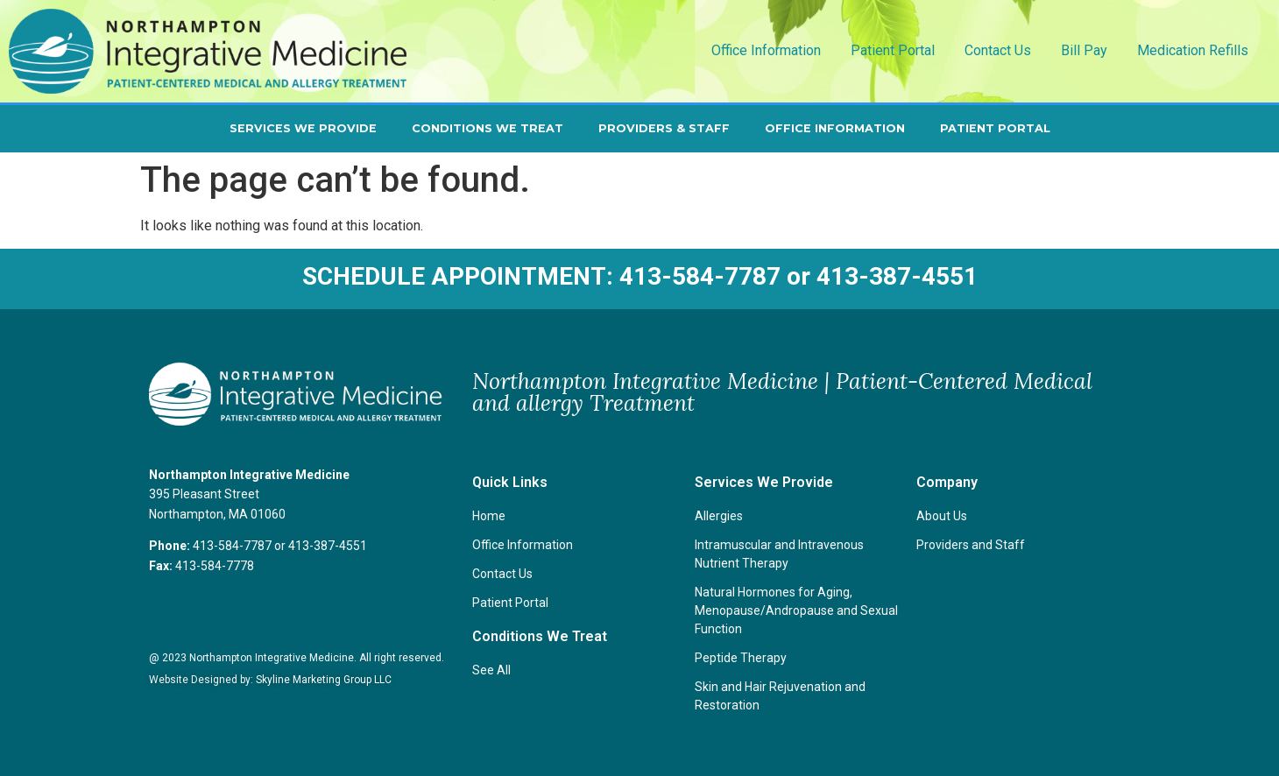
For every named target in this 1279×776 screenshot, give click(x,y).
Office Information (766, 50)
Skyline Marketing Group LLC (324, 680)
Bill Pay (1084, 50)
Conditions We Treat (487, 128)
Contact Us (998, 50)
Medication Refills (1192, 50)
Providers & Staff (664, 128)
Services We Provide (303, 128)
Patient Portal (893, 50)
